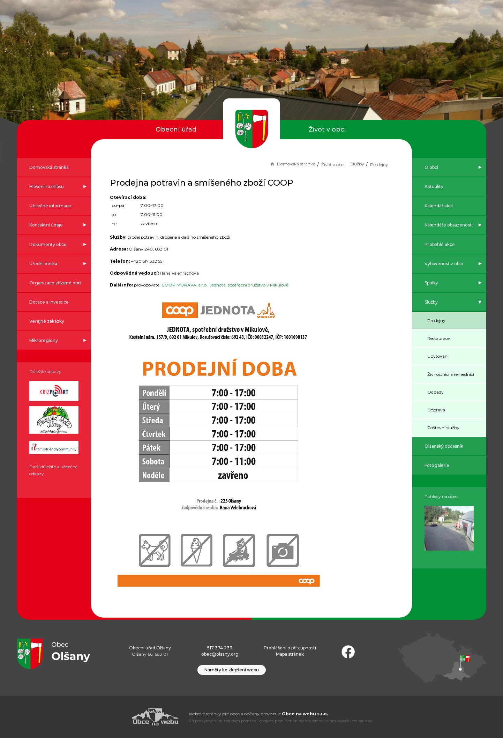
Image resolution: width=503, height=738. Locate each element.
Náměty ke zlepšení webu (231, 669)
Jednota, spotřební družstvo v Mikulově (258, 285)
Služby (348, 163)
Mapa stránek (290, 654)
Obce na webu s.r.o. (305, 713)
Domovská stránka (283, 163)
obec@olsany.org (220, 654)
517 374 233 (219, 647)
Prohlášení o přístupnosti (290, 647)
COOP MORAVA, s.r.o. (194, 285)
